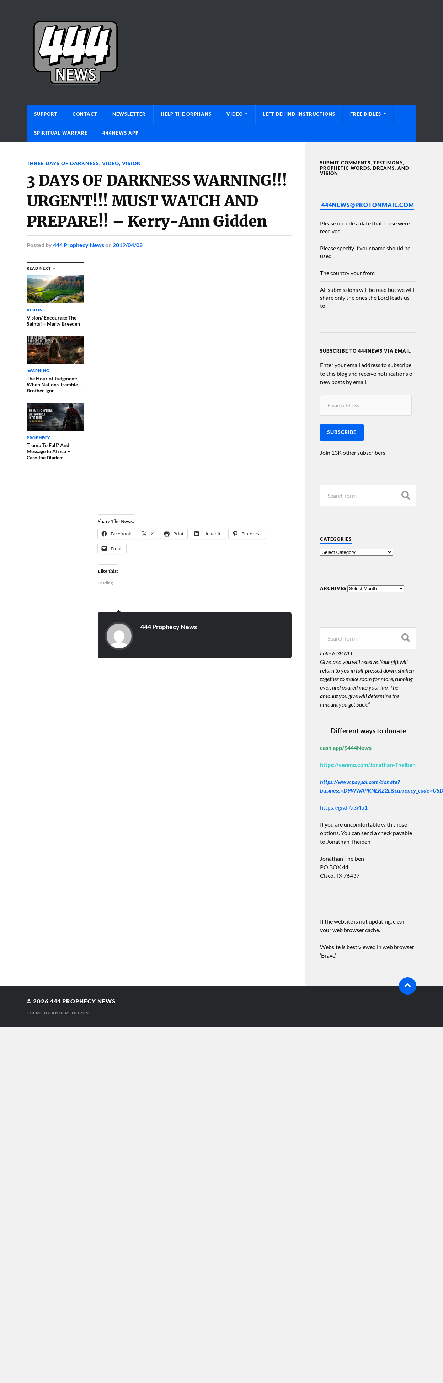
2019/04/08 (128, 244)
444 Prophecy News (78, 244)
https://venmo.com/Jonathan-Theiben (368, 764)
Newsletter (129, 114)
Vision (131, 163)
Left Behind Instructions (299, 114)
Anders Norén (70, 1013)
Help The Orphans (186, 114)
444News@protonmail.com (367, 204)
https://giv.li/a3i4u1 (344, 807)
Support (46, 114)
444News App (120, 133)
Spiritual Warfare (60, 133)
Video (234, 114)
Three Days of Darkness (63, 163)
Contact (85, 114)
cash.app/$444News (346, 747)
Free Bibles (365, 114)
